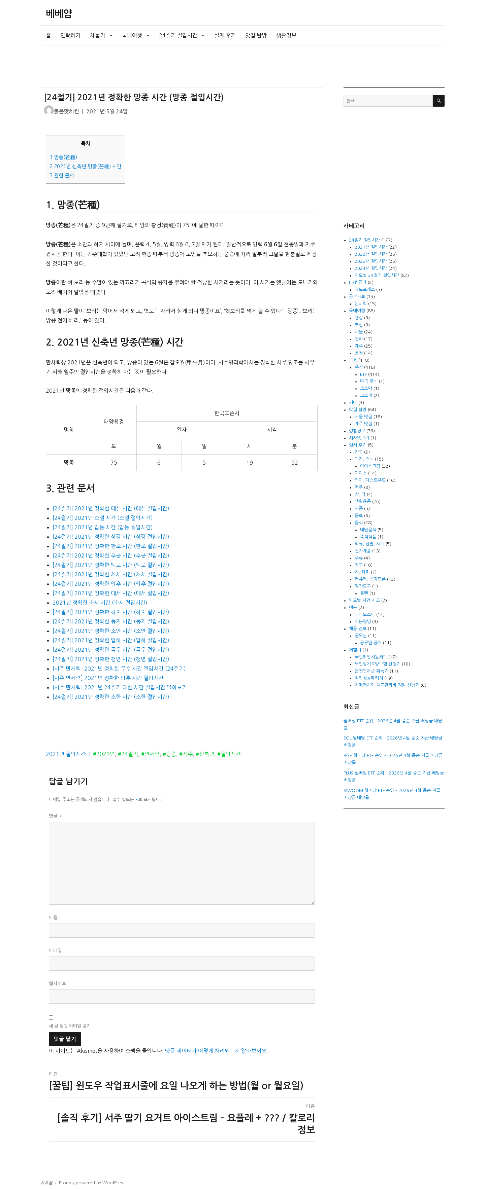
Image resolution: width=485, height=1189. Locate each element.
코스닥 (366, 388)
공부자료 (357, 296)
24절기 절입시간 (178, 35)
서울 (359, 332)
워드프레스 (365, 289)
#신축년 (205, 754)
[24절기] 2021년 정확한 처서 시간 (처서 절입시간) (111, 574)
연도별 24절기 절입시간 (377, 275)
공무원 (361, 636)
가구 (359, 452)
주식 (359, 367)
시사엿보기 (359, 438)
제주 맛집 (363, 424)
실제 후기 (225, 35)
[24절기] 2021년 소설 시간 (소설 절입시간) (103, 517)
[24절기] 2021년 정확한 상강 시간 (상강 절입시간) (111, 536)
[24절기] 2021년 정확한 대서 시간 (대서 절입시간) (111, 593)
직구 (359, 565)
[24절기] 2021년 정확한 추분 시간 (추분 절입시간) (111, 555)
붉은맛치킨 (66, 111)
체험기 (97, 35)
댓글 (56, 816)
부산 (359, 325)
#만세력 (150, 754)
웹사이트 (57, 983)
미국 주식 (369, 381)
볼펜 (364, 593)
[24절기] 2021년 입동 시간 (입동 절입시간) (103, 527)
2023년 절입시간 (371, 261)
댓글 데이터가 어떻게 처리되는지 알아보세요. (216, 1050)
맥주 (359, 487)
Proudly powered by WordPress (91, 1183)
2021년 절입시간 (66, 754)
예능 (353, 607)
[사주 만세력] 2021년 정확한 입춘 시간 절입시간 (108, 678)
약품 (359, 508)
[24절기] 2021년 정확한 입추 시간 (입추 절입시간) (111, 583)
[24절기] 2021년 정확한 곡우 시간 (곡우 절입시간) (111, 649)
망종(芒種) (63, 157)
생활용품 (363, 501)
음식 (359, 522)
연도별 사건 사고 (364, 600)
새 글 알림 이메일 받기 (70, 1026)
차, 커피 (362, 572)
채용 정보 (357, 628)
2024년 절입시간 (371, 268)
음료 (359, 515)
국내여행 (132, 35)
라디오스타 (365, 614)
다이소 (361, 473)
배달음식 (368, 530)
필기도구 (363, 586)
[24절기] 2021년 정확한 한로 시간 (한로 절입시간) (111, 546)
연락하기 (70, 35)
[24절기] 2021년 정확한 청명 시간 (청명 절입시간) (111, 659)
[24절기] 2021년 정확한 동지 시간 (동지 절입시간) (111, 621)
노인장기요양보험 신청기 (377, 664)
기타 (353, 402)
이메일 (55, 950)
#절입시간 (229, 754)
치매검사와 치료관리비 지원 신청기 (387, 685)
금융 (353, 360)
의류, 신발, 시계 (369, 544)
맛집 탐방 (256, 35)
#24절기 (128, 754)
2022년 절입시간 (371, 254)
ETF (363, 374)
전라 (359, 339)
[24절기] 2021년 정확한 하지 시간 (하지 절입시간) (111, 612)
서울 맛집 (363, 417)
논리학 (361, 303)
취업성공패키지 (369, 678)
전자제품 (363, 551)
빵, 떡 (360, 494)
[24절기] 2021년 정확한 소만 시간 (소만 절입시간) (111, 631)
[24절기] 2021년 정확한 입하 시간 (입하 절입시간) (111, 640)
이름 (53, 917)
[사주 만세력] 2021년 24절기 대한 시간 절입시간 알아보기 (120, 687)
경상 (359, 318)
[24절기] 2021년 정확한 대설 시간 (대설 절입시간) (111, 508)
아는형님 (363, 621)
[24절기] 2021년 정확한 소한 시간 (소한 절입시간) (111, 696)
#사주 (186, 754)
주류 (359, 558)
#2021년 (104, 754)
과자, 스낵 (364, 459)
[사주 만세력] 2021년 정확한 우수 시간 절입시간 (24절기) (119, 668)
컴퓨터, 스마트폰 (370, 579)
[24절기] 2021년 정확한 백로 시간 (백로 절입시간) (111, 565)
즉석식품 (368, 537)
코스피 (366, 395)
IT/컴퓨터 (357, 282)
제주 (359, 346)
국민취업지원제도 (371, 657)
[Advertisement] (183, 66)
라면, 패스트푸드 (370, 480)
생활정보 (286, 35)
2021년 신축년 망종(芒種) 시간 (86, 166)
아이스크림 (370, 466)
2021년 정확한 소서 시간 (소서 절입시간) (100, 602)
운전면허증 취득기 (371, 671)
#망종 (169, 754)
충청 (359, 353)
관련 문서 (62, 175)
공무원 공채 (371, 643)
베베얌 (59, 14)
